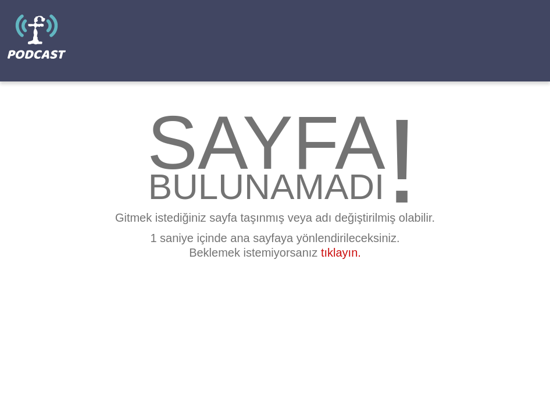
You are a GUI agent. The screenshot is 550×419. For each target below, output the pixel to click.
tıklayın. (341, 252)
